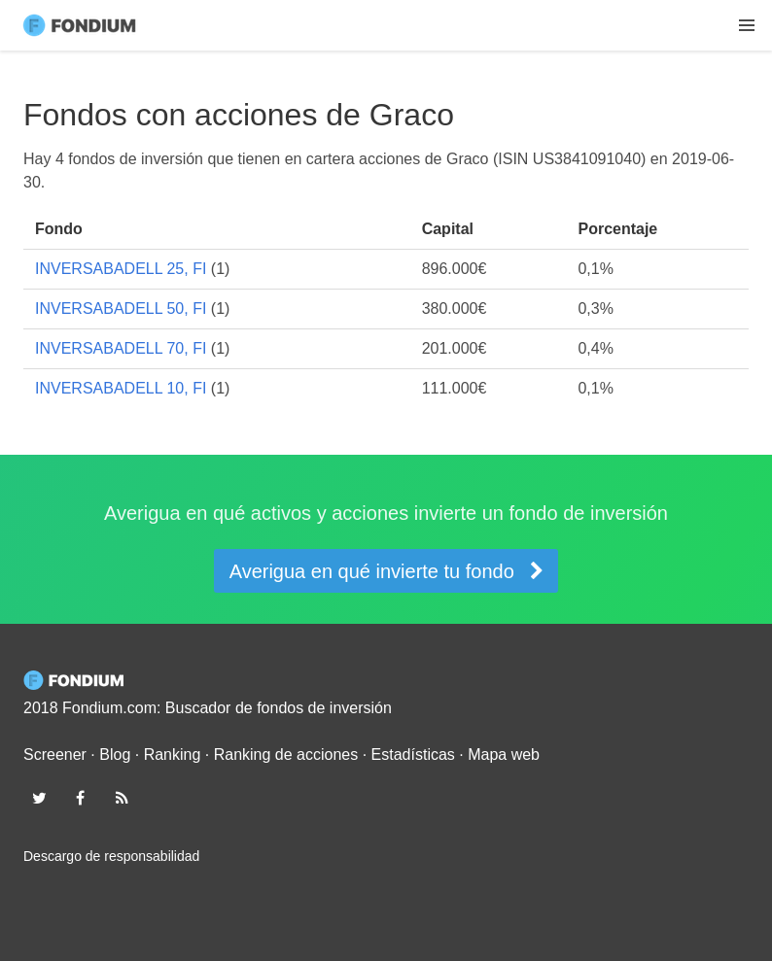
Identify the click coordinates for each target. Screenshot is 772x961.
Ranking (172, 754)
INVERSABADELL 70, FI (120, 348)
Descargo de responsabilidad (111, 856)
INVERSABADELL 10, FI (120, 388)
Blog (114, 754)
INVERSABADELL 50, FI (120, 308)
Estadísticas (413, 754)
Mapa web (504, 754)
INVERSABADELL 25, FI (120, 268)
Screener (55, 754)
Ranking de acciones (286, 754)
